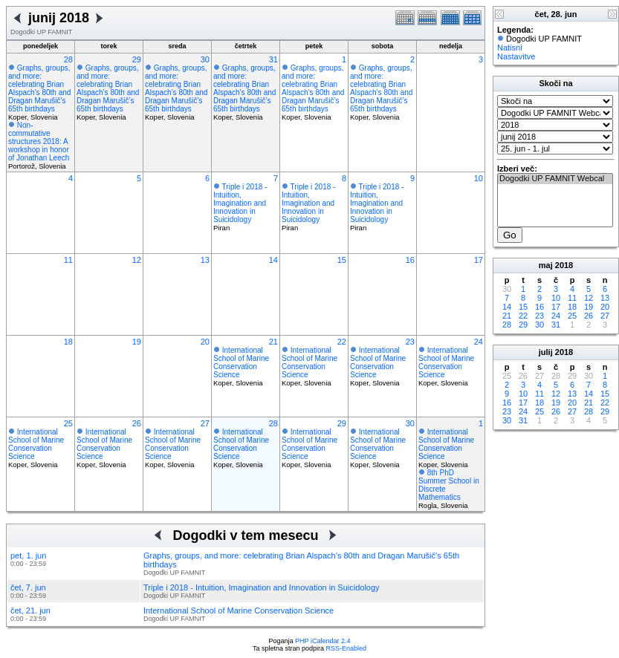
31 (273, 59)
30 (205, 59)
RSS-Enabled (346, 648)
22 (341, 341)
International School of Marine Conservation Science (241, 362)
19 (136, 341)
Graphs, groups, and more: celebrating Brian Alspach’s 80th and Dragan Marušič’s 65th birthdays (39, 88)
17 (478, 259)
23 (410, 341)
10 (478, 178)
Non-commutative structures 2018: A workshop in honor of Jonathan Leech (38, 141)
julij (546, 352)
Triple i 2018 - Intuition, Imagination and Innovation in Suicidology (240, 203)
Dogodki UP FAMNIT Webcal (555, 179)
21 (273, 341)
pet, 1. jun (28, 555)
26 (136, 423)
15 (341, 259)
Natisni (509, 47)
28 (68, 59)
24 (478, 341)
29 (136, 59)
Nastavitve (516, 56)
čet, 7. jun (28, 587)
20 (205, 341)
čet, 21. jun (30, 610)
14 (273, 259)
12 (136, 259)
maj (546, 265)
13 (205, 259)
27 (205, 423)
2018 (564, 265)
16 (410, 259)
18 (68, 341)
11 (68, 259)
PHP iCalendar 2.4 (322, 641)
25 (68, 423)
